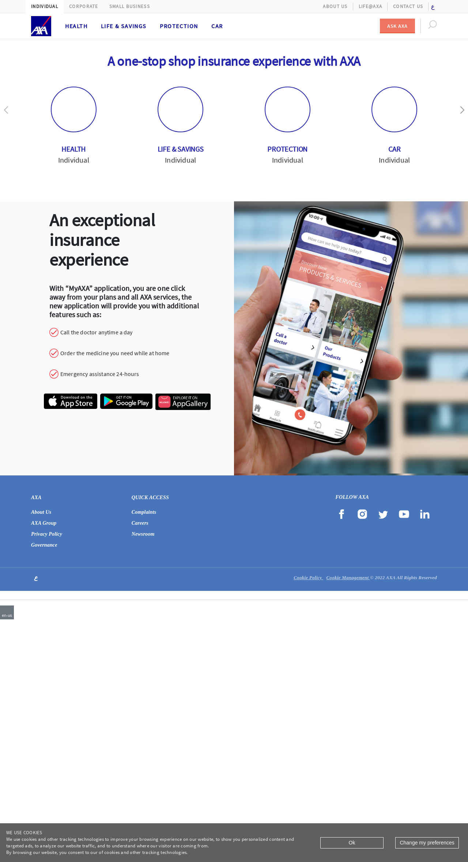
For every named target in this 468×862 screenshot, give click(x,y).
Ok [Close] (352, 843)
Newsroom (143, 768)
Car (217, 26)
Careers (140, 757)
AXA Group (44, 757)
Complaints (144, 746)
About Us (335, 6)
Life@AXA (370, 6)
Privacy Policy (46, 768)
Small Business (129, 6)
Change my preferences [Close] (427, 843)
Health (76, 26)
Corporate (83, 6)
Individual (44, 6)
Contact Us (408, 6)
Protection (179, 26)
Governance (44, 779)
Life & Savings (124, 26)
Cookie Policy (308, 811)
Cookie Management (348, 811)
